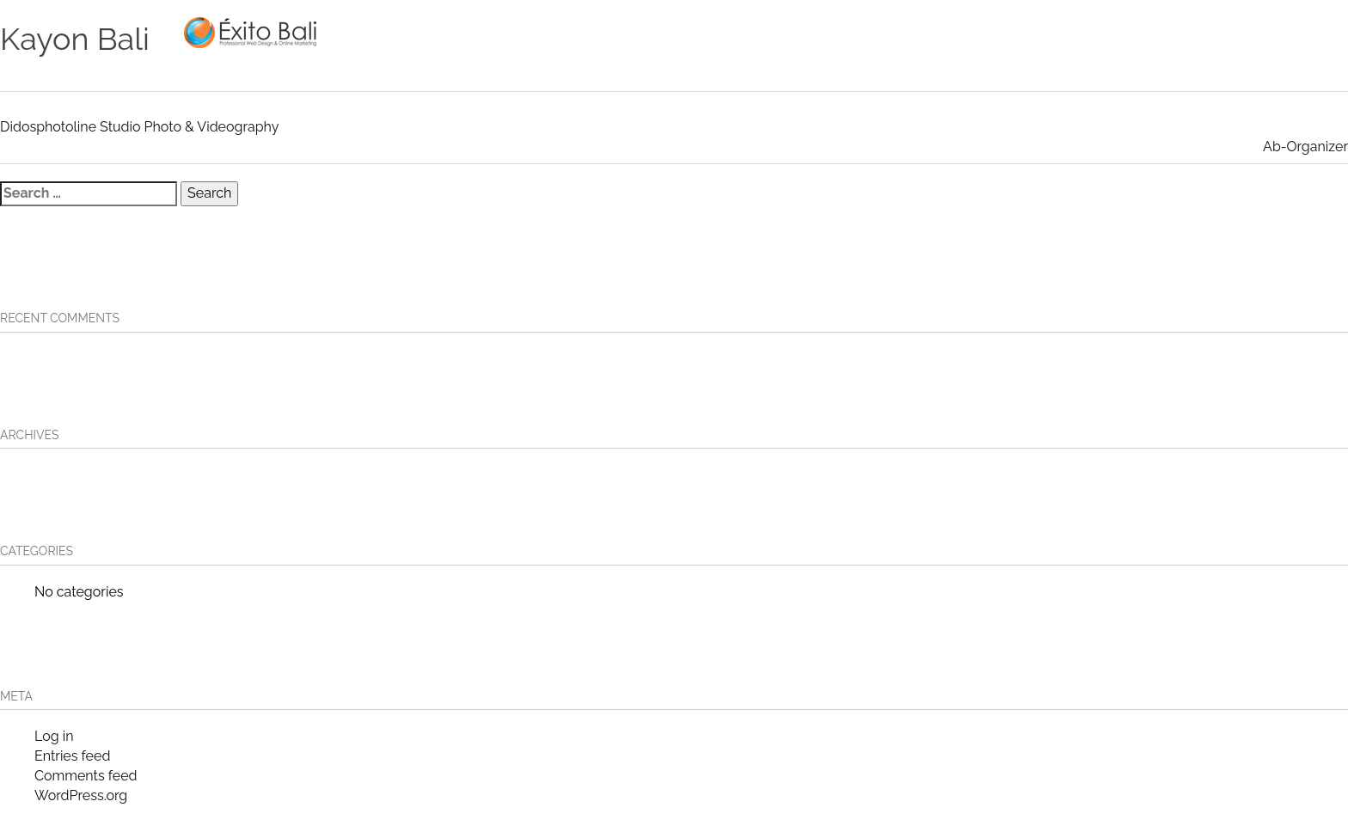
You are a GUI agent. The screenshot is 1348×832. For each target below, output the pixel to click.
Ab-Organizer (1305, 146)
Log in (53, 736)
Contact (1134, 32)
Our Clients (965, 32)
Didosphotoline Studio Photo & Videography (139, 127)
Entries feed (72, 756)
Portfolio (859, 32)
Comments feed (85, 776)
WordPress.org (80, 795)
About (1055, 32)
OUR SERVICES (750, 32)
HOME (659, 32)
